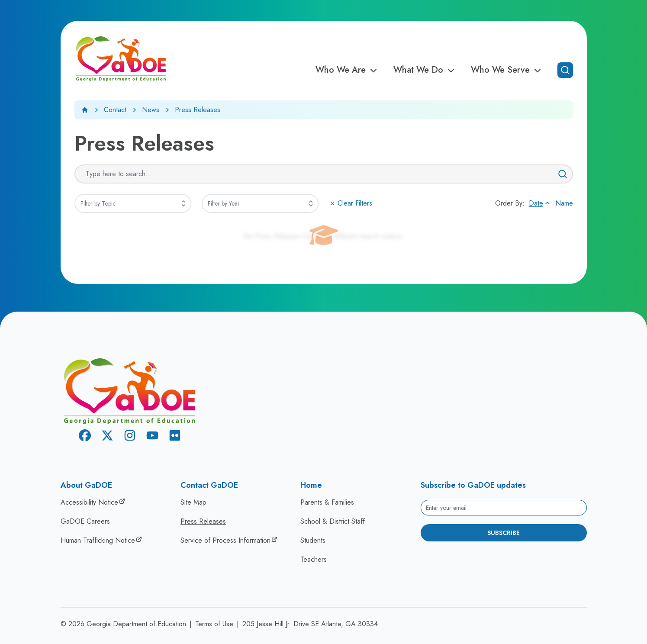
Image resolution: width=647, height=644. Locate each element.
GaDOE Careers (85, 521)
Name (564, 203)
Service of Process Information (225, 540)
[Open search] (565, 70)
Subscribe (503, 532)
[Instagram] (130, 436)
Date (540, 203)
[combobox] (132, 203)
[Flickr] (175, 436)
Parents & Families (327, 502)
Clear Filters (350, 203)
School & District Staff (332, 521)
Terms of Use (214, 624)
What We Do (425, 70)
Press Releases (203, 521)
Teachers (313, 559)
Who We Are (347, 70)
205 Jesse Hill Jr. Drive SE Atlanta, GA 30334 (310, 624)
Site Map (193, 502)
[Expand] (183, 203)
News (150, 110)
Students (312, 540)
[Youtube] (152, 436)
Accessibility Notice (89, 502)
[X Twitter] (107, 436)
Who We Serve (507, 70)
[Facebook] (85, 436)
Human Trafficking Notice (98, 540)
